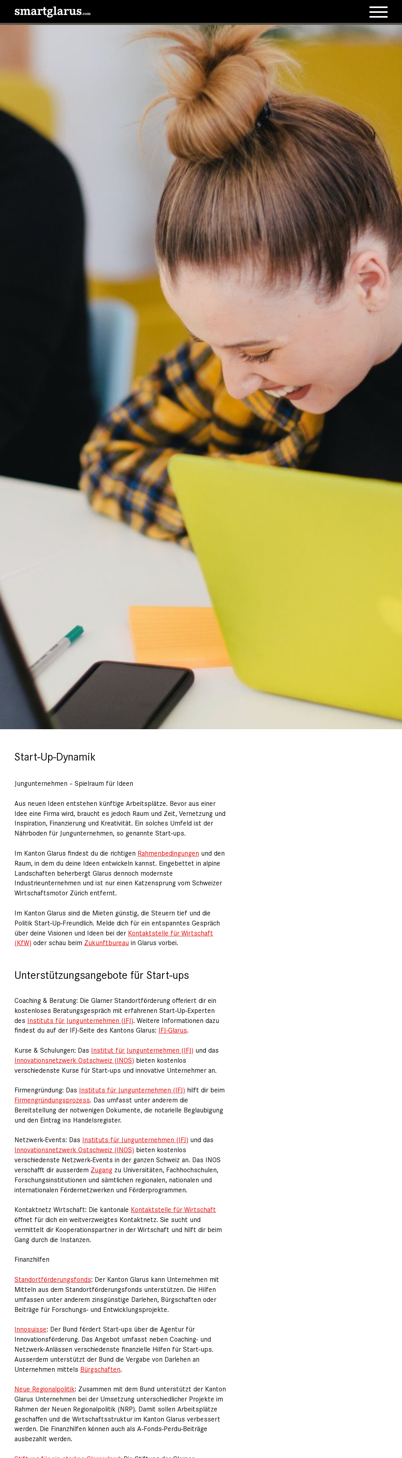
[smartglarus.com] (52, 10)
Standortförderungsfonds (52, 1279)
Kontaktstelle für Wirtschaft (173, 1209)
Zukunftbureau (106, 942)
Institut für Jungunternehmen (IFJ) (142, 1050)
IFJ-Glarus (172, 1030)
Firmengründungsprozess (52, 1099)
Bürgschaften (100, 1369)
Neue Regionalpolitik (44, 1388)
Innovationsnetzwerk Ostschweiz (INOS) (74, 1060)
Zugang (101, 1169)
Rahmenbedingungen (168, 853)
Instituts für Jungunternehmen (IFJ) (80, 1020)
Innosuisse (30, 1329)
